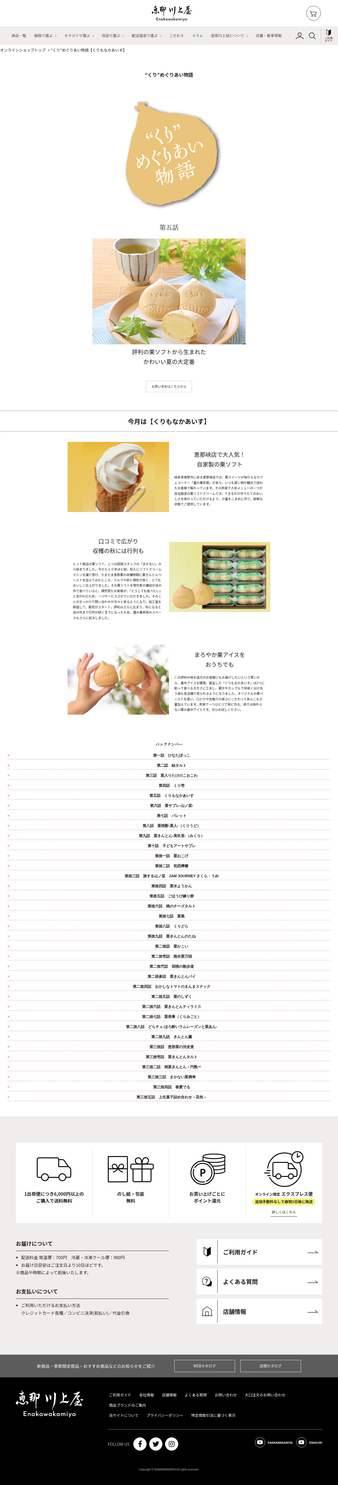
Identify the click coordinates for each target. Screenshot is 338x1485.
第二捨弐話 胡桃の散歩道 (173, 966)
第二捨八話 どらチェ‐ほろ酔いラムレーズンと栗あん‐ (171, 1027)
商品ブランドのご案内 (127, 1405)
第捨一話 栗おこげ (173, 856)
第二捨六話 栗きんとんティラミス (173, 1006)
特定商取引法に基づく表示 (213, 1415)
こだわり (176, 35)
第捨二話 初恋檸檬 (173, 866)
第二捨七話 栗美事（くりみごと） (173, 1017)
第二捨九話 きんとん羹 (171, 1037)
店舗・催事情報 (269, 35)
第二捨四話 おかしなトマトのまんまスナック (173, 986)
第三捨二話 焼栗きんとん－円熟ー (171, 1067)
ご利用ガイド (120, 1394)
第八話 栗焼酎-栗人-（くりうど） (171, 826)
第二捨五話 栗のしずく (173, 996)
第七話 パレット (171, 816)
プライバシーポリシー (165, 1415)
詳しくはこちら (284, 1211)
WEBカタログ (204, 1365)
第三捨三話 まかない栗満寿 (172, 1077)
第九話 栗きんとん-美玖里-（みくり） (171, 836)
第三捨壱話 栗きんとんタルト (172, 1057)
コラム (197, 35)
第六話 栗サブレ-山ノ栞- (171, 805)
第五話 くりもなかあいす (171, 795)
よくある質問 (196, 1394)
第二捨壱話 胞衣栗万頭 (173, 956)
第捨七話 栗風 (173, 916)
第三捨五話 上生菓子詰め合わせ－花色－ (172, 1097)
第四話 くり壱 (172, 785)
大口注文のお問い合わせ (265, 1394)
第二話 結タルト (171, 765)
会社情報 (146, 1394)
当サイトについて (124, 1415)
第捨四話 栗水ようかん (173, 886)
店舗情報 (169, 1394)
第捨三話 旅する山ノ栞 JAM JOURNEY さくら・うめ (174, 876)
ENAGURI (306, 1444)
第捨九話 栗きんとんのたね (173, 936)
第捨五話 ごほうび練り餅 (173, 896)
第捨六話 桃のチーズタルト (173, 906)
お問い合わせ (226, 1394)
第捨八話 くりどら (173, 926)
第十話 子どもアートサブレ (173, 846)
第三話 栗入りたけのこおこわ (172, 775)
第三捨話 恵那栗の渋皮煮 (171, 1047)
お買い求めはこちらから (169, 386)
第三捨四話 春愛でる (171, 1087)
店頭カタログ (271, 1365)
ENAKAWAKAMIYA (262, 1444)
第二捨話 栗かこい (173, 946)
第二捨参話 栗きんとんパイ (173, 976)
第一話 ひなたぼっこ (171, 755)
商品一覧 (18, 35)
